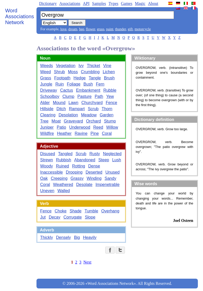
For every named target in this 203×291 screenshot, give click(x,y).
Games (126, 3)
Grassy (77, 178)
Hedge (79, 78)
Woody (46, 166)
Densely (63, 237)
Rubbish (63, 160)
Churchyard (92, 102)
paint (109, 29)
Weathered (63, 184)
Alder (45, 102)
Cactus (66, 90)
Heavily (89, 237)
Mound (59, 102)
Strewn (46, 160)
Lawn (73, 102)
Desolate (84, 184)
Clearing (48, 115)
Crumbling (90, 72)
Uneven (47, 191)
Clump (68, 96)
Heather (64, 133)
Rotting (78, 166)
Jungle (46, 84)
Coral (107, 133)
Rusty (94, 154)
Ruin (59, 84)
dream (72, 29)
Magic (140, 3)
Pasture (84, 96)
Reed (98, 127)
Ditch (61, 109)
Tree (44, 121)
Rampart (77, 109)
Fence (111, 102)
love (63, 29)
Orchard (93, 121)
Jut (42, 217)
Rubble (109, 90)
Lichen (109, 72)
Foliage (73, 84)
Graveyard (73, 121)
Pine (94, 133)
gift (130, 29)
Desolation (68, 115)
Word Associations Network (19, 16)
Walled (63, 191)
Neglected (112, 154)
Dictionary (48, 3)
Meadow (88, 115)
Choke (61, 211)
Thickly (46, 237)
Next (87, 262)
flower (90, 29)
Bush (88, 84)
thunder (120, 29)
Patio (61, 127)
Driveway (48, 90)
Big (77, 237)
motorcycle (143, 29)
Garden (106, 115)
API (86, 3)
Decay (54, 217)
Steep (103, 160)
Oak (44, 178)
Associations (69, 3)
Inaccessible (51, 172)
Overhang (110, 211)
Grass (45, 78)
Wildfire (47, 133)
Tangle (95, 78)
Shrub (59, 72)
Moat (56, 121)
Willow (112, 127)
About (153, 3)
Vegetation (66, 65)
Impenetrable (107, 184)
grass (100, 29)
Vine (107, 65)
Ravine (81, 133)
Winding (94, 178)
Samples (99, 3)
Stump (110, 121)
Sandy (110, 178)
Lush (116, 160)
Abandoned (84, 160)
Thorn (106, 109)
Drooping (74, 172)
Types (113, 3)
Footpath (62, 78)
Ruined (62, 166)
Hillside (46, 109)
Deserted (94, 172)
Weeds (46, 65)
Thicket (93, 65)
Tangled (65, 154)
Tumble (91, 211)
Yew (110, 96)
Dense (94, 166)
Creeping (59, 178)
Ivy (81, 65)
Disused (47, 154)
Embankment (88, 90)
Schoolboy (49, 96)
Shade (75, 211)
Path (99, 96)
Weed (45, 72)
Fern (100, 84)
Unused (112, 172)
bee (81, 29)
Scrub (93, 109)
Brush (109, 78)
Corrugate (72, 217)
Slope (90, 217)
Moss (73, 72)
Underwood (79, 127)
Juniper (46, 127)
